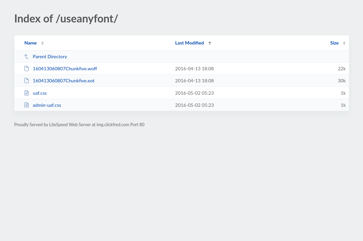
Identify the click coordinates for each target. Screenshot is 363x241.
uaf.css (35, 93)
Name (30, 43)
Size (334, 43)
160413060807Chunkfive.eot (59, 80)
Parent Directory (45, 56)
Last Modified (189, 43)
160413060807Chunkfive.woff (60, 68)
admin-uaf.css (42, 105)
